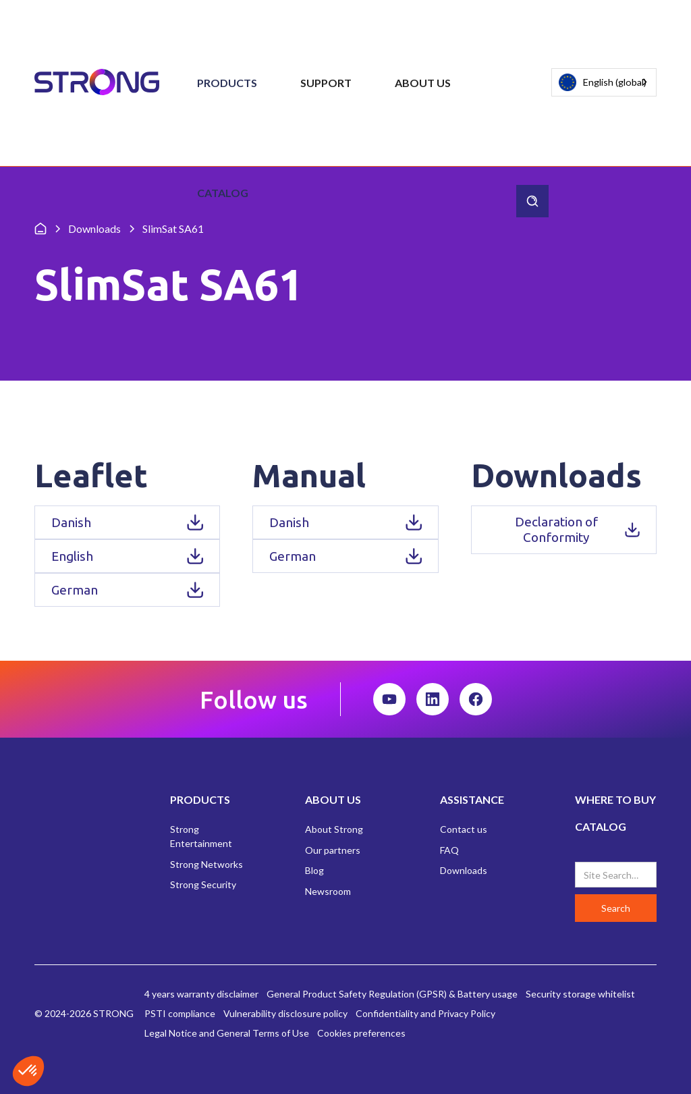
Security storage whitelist (580, 994)
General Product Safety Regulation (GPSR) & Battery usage (392, 994)
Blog (314, 870)
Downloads (463, 870)
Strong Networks (206, 864)
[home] (96, 82)
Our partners (332, 850)
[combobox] (604, 82)
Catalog (222, 192)
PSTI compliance (179, 1013)
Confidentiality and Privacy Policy (425, 1013)
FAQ (449, 850)
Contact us (463, 829)
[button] (227, 83)
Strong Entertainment (201, 836)
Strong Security (203, 884)
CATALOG (600, 826)
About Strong (334, 829)
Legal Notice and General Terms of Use (226, 1033)
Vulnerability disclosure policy (285, 1013)
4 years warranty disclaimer (201, 994)
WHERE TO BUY (615, 799)
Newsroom (328, 891)
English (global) (602, 83)
